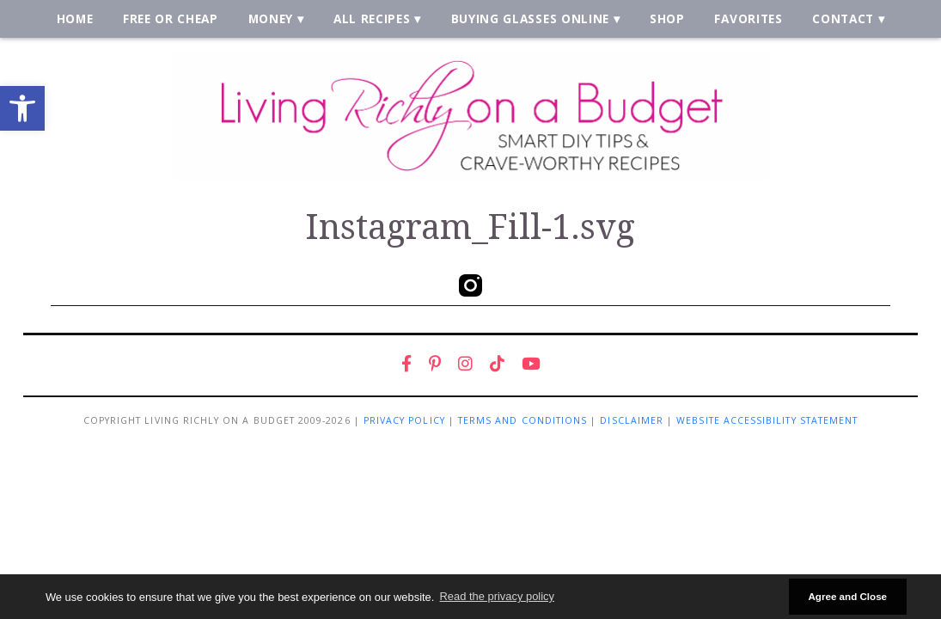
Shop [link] (667, 18)
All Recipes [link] (372, 18)
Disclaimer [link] (631, 420)
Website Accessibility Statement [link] (767, 420)
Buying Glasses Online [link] (530, 18)
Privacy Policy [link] (404, 420)
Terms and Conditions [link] (522, 420)
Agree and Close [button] (847, 596)
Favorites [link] (748, 18)
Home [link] (75, 18)
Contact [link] (843, 18)
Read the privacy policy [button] (497, 596)
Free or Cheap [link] (170, 18)
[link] (22, 108)
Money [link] (270, 18)
